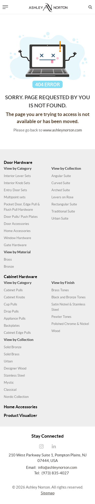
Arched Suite (60, 190)
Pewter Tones (61, 317)
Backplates (12, 325)
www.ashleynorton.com (62, 130)
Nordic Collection (16, 397)
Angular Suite (61, 176)
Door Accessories (16, 224)
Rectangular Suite (64, 204)
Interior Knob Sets (17, 183)
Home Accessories (17, 231)
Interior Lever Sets (17, 176)
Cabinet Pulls (13, 290)
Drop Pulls (11, 311)
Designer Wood (15, 368)
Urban (8, 361)
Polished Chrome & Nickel (70, 324)
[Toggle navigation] (5, 7)
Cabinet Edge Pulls (17, 333)
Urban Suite (59, 218)
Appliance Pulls (15, 318)
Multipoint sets (15, 197)
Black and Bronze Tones (68, 297)
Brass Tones (60, 290)
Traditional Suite (63, 211)
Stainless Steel (14, 375)
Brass (8, 259)
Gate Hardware (15, 245)
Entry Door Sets (15, 190)
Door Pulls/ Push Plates (21, 217)
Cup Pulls (10, 304)
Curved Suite (60, 183)
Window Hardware (17, 238)
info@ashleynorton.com (57, 467)
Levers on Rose (62, 197)
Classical (10, 390)
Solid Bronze (13, 347)
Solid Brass (12, 354)
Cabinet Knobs (14, 297)
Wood (55, 331)
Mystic (9, 382)
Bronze (9, 266)
